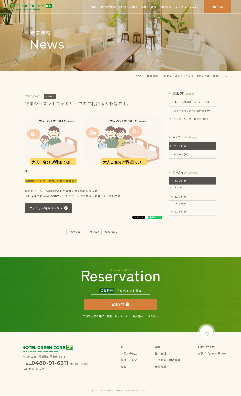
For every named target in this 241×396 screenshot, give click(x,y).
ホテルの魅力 (108, 7)
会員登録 (137, 316)
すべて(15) (180, 146)
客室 (143, 7)
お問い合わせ (206, 347)
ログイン (153, 316)
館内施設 (165, 7)
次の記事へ (111, 232)
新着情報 (160, 367)
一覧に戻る (94, 232)
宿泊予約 (217, 7)
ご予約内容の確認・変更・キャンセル (105, 316)
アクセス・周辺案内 (187, 7)
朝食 (153, 7)
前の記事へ (76, 232)
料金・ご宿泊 (129, 7)
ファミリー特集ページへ (46, 208)
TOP (93, 7)
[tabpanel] (93, 141)
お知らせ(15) (181, 154)
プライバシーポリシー (211, 353)
